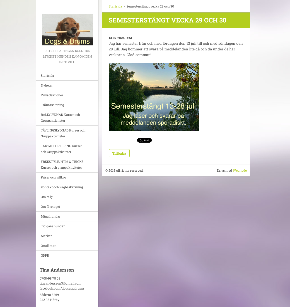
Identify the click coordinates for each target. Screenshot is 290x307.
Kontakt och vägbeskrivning (62, 187)
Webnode (240, 170)
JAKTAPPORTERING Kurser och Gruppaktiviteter (61, 149)
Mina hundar (50, 216)
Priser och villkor (53, 177)
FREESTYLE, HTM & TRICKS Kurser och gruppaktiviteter (62, 164)
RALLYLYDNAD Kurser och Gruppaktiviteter (60, 117)
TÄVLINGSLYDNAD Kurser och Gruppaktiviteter (63, 133)
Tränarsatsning (52, 105)
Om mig (47, 197)
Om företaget (50, 206)
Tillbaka (119, 153)
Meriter (46, 236)
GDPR (45, 255)
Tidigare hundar (53, 226)
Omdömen (48, 245)
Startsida (47, 75)
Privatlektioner (52, 95)
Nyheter (47, 85)
